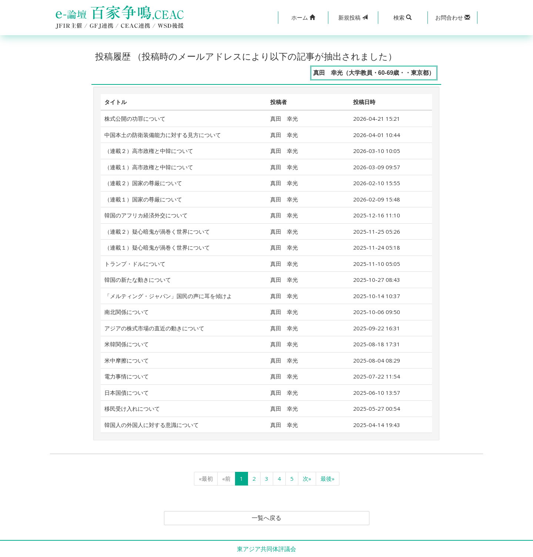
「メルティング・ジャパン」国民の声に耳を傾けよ (168, 296)
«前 (226, 478)
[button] (303, 17)
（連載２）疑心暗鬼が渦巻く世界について (157, 231)
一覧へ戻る (266, 518)
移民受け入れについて (132, 408)
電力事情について (126, 376)
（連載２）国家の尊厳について (143, 183)
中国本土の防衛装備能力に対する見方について (162, 135)
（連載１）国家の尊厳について (143, 199)
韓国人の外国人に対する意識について (151, 424)
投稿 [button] (353, 17)
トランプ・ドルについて (134, 263)
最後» (328, 478)
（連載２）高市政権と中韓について (148, 150)
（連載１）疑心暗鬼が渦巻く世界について (157, 247)
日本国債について (126, 392)
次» (307, 478)
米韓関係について (126, 344)
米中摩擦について (126, 360)
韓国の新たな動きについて (137, 279)
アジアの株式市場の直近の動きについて (154, 328)
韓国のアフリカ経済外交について (146, 215)
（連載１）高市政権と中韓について (148, 167)
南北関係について (126, 312)
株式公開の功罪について (134, 118)
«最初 (206, 478)
